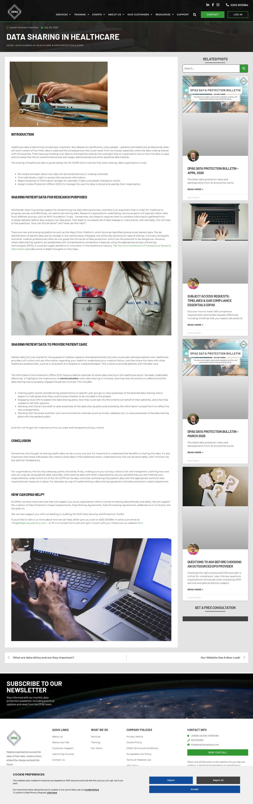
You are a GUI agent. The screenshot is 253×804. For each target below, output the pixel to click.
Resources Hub (60, 742)
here (139, 523)
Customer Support (62, 748)
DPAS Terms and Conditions (142, 748)
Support (183, 14)
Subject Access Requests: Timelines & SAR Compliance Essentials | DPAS (209, 300)
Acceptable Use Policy (139, 754)
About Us (57, 736)
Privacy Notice (134, 736)
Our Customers (138, 14)
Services (62, 14)
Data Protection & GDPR (68, 45)
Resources (163, 14)
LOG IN (238, 14)
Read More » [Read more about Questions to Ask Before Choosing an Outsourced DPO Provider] (195, 589)
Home (10, 45)
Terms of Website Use (138, 759)
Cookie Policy (134, 742)
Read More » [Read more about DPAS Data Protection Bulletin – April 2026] (195, 189)
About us (114, 14)
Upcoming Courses (63, 754)
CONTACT (212, 14)
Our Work (96, 748)
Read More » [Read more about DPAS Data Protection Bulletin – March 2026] (195, 452)
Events (97, 14)
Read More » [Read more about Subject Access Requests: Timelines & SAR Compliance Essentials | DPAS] (195, 324)
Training (80, 14)
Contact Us (58, 759)
